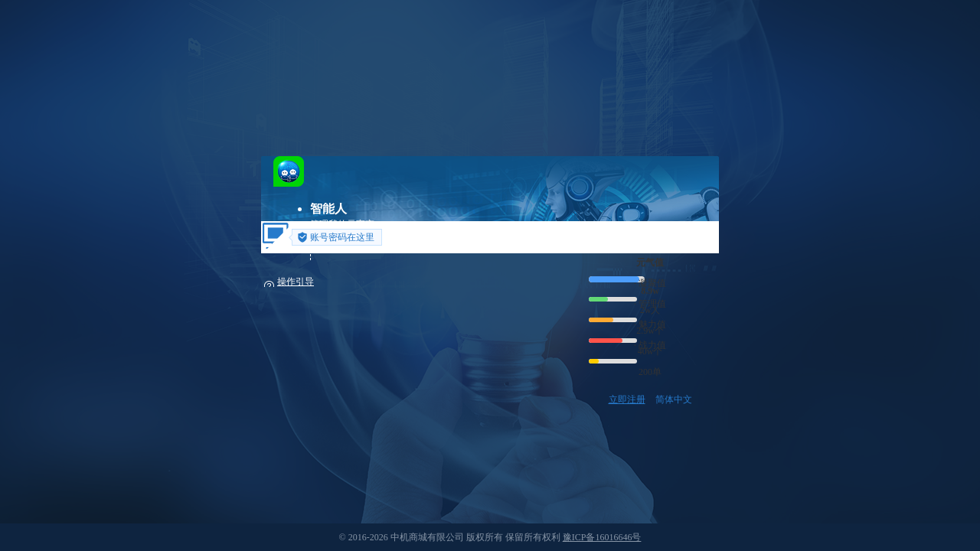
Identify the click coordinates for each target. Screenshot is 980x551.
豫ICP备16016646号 (602, 537)
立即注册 (627, 399)
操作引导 (295, 281)
